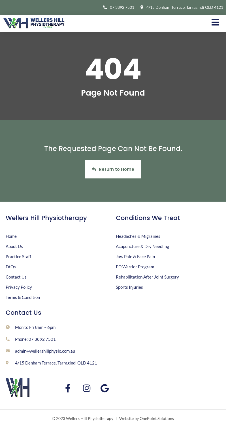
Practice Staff (18, 256)
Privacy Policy (19, 287)
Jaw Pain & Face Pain (135, 256)
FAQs (11, 266)
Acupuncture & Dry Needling (142, 246)
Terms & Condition (23, 297)
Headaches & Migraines (138, 236)
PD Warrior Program (135, 266)
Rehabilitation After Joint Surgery (147, 276)
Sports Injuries (129, 287)
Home (11, 236)
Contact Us (16, 276)
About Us (14, 246)
